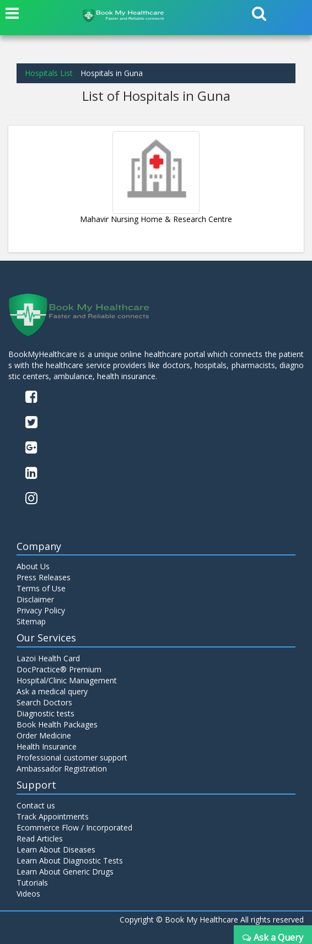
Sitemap (31, 621)
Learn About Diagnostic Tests (70, 860)
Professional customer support (72, 757)
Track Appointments (53, 816)
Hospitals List (49, 73)
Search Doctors (44, 702)
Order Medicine (44, 735)
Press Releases (44, 577)
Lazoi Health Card (48, 658)
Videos (28, 893)
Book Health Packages (57, 724)
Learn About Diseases (56, 849)
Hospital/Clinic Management (67, 680)
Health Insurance (47, 746)
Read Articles (40, 838)
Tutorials (32, 882)
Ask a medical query (52, 691)
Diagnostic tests (45, 713)
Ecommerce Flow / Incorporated (74, 827)
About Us (33, 566)
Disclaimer (35, 599)
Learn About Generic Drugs (65, 871)
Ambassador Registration (62, 768)
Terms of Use (41, 588)
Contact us (36, 805)
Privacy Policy (41, 610)
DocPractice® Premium (59, 669)
